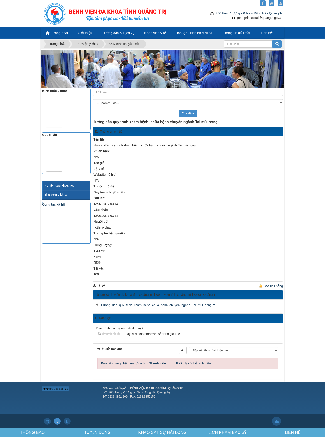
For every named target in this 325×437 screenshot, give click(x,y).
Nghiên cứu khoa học (59, 185)
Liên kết (267, 33)
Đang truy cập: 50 (55, 388)
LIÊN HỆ (292, 432)
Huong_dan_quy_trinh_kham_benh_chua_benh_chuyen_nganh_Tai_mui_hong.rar (158, 305)
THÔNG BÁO (32, 432)
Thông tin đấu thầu (237, 33)
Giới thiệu (85, 33)
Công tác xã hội (54, 204)
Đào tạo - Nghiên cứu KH (194, 33)
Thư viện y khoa (55, 195)
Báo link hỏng (273, 286)
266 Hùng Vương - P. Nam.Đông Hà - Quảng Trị (246, 13)
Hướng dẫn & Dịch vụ (118, 33)
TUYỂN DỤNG (97, 432)
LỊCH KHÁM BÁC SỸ (227, 432)
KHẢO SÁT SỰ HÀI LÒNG (162, 432)
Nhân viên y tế (155, 33)
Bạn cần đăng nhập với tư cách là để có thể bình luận (156, 363)
